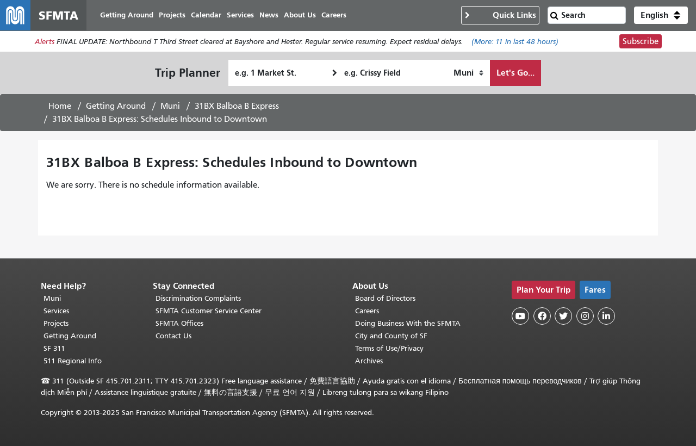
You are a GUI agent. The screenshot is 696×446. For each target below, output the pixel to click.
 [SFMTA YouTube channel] (520, 316)
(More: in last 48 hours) (514, 41)
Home (59, 106)
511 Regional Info (73, 361)
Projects (56, 323)
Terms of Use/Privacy (389, 348)
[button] (661, 15)
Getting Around (116, 106)
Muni (170, 106)
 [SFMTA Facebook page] (542, 316)
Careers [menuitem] (333, 15)
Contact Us (173, 335)
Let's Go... (515, 72)
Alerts (44, 41)
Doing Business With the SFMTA (408, 323)
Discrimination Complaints (198, 298)
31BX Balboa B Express (237, 106)
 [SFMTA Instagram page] (585, 316)
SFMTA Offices (179, 323)
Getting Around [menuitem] (126, 15)
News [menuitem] (268, 15)
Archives (369, 361)
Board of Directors (385, 298)
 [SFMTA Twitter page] (563, 316)
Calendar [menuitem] (206, 15)
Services (56, 310)
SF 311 (54, 348)
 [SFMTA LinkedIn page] (606, 316)
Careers (367, 310)
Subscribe (640, 41)
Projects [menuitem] (172, 15)
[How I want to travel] (468, 73)
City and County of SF (391, 335)
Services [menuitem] (240, 15)
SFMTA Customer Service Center (209, 310)
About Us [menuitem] (300, 15)
